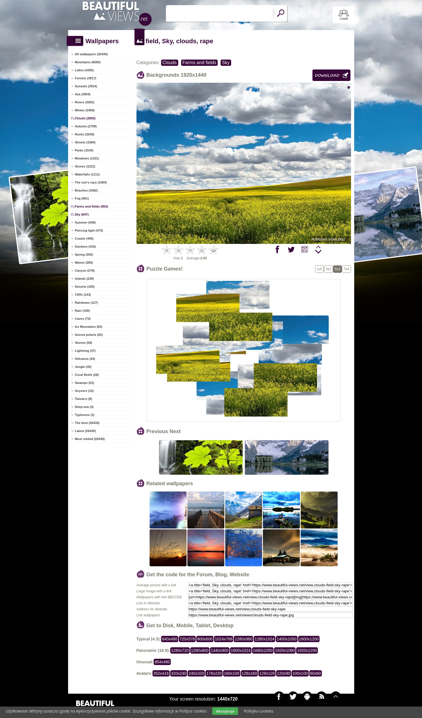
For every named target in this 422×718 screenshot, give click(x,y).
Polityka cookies (259, 711)
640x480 (169, 639)
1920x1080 (285, 650)
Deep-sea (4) (84, 407)
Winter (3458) (85, 110)
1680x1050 (263, 650)
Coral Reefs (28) (87, 374)
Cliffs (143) (83, 294)
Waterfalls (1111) (87, 174)
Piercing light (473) (89, 230)
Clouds (170, 62)
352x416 (161, 673)
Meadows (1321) (87, 158)
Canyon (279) (85, 270)
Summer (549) (85, 222)
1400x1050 (286, 639)
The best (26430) (87, 423)
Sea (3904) (82, 94)
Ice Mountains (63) (88, 326)
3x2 (328, 269)
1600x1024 (241, 650)
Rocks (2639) (84, 134)
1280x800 (200, 650)
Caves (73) (83, 318)
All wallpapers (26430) (91, 54)
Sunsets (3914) (86, 86)
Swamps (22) (84, 382)
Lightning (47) (85, 350)
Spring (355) (84, 254)
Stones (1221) (85, 166)
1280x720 (180, 650)
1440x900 (220, 650)
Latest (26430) (85, 431)
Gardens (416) (85, 246)
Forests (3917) (85, 78)
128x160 (249, 673)
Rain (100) (82, 310)
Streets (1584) (85, 142)
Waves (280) (84, 262)
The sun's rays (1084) (91, 182)
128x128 (267, 673)
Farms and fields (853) (91, 206)
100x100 (300, 673)
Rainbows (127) (86, 302)
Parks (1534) (84, 150)
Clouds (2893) (85, 118)
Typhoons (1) (84, 415)
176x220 (214, 673)
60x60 (315, 673)
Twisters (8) (83, 399)
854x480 (162, 662)
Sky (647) (82, 214)
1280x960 (243, 639)
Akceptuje (225, 711)
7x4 (346, 269)
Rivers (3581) (85, 102)
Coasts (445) (84, 238)
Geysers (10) (84, 390)
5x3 (337, 269)
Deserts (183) (85, 286)
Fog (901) (82, 198)
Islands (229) (84, 278)
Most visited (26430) (90, 439)
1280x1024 (264, 639)
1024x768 (224, 639)
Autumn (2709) (86, 126)
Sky (226, 62)
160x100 (231, 673)
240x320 (196, 673)
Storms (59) (83, 342)
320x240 (179, 673)
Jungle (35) (83, 366)
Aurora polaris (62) (89, 334)
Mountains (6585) (88, 62)
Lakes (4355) (84, 70)
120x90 (283, 673)
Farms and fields (199, 62)
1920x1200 (307, 650)
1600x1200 (309, 639)
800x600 (205, 639)
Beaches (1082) (86, 190)
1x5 (319, 269)
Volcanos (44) (85, 358)
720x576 (187, 639)
